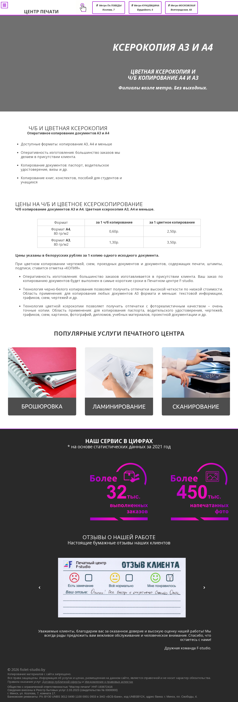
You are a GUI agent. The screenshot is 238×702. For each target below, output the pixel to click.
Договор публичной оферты (61, 682)
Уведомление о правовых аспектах (109, 682)
